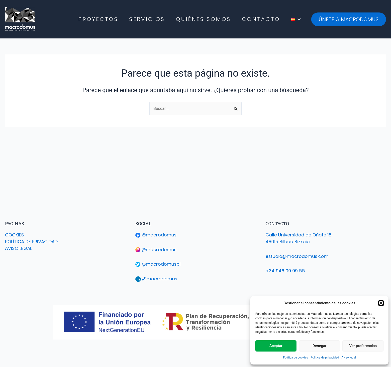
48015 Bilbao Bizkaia (288, 241)
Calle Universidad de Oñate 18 (298, 235)
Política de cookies (295, 357)
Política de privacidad (324, 357)
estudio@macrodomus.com (297, 256)
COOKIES (14, 235)
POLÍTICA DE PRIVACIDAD (31, 241)
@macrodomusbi (161, 264)
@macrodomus (159, 235)
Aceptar (276, 346)
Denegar (319, 346)
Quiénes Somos (203, 19)
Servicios (147, 19)
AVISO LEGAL (18, 248)
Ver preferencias (363, 346)
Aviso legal (348, 357)
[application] (298, 19)
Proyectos (98, 19)
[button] (381, 303)
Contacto (261, 19)
